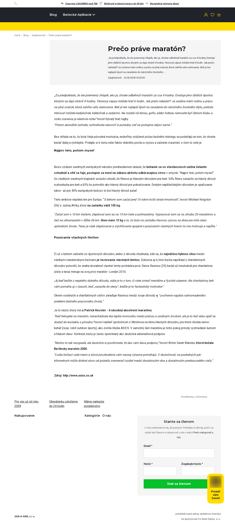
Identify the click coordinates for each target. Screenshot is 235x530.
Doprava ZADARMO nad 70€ (79, 3)
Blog (53, 14)
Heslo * (148, 463)
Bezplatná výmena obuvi (162, 3)
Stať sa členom (179, 484)
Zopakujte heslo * (192, 463)
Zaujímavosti (38, 35)
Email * (148, 445)
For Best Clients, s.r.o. (209, 519)
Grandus (216, 513)
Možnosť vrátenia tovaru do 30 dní (121, 3)
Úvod (17, 35)
